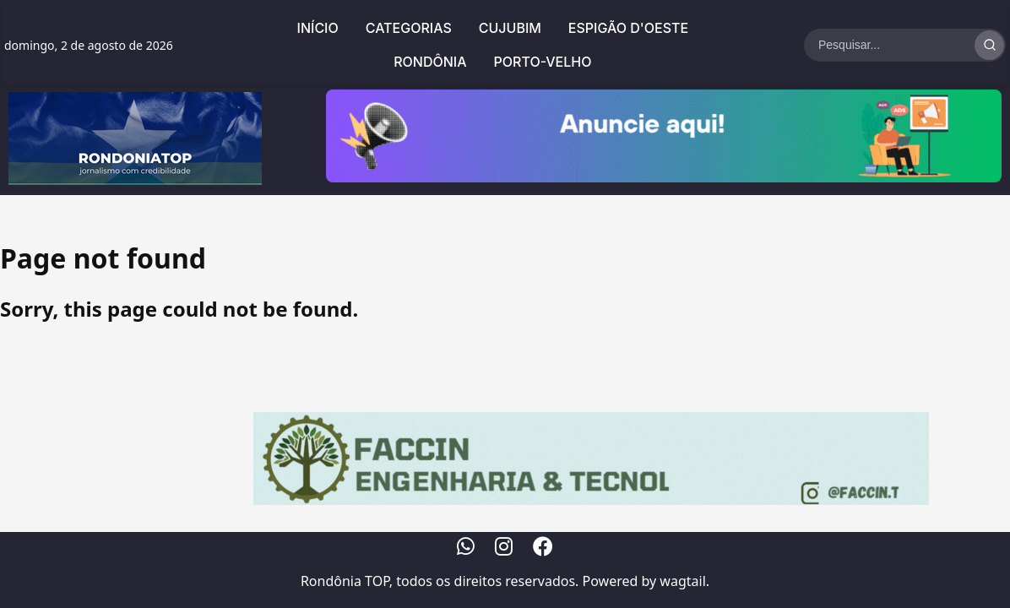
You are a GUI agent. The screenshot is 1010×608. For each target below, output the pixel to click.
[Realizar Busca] (989, 45)
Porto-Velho (543, 61)
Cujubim (510, 27)
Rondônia (430, 61)
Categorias (409, 27)
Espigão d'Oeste (628, 27)
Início (318, 27)
